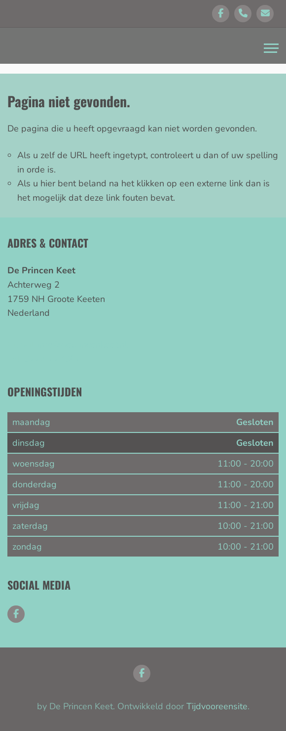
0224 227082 (52, 359)
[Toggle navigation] (271, 49)
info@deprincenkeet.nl (82, 344)
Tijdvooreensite (217, 706)
